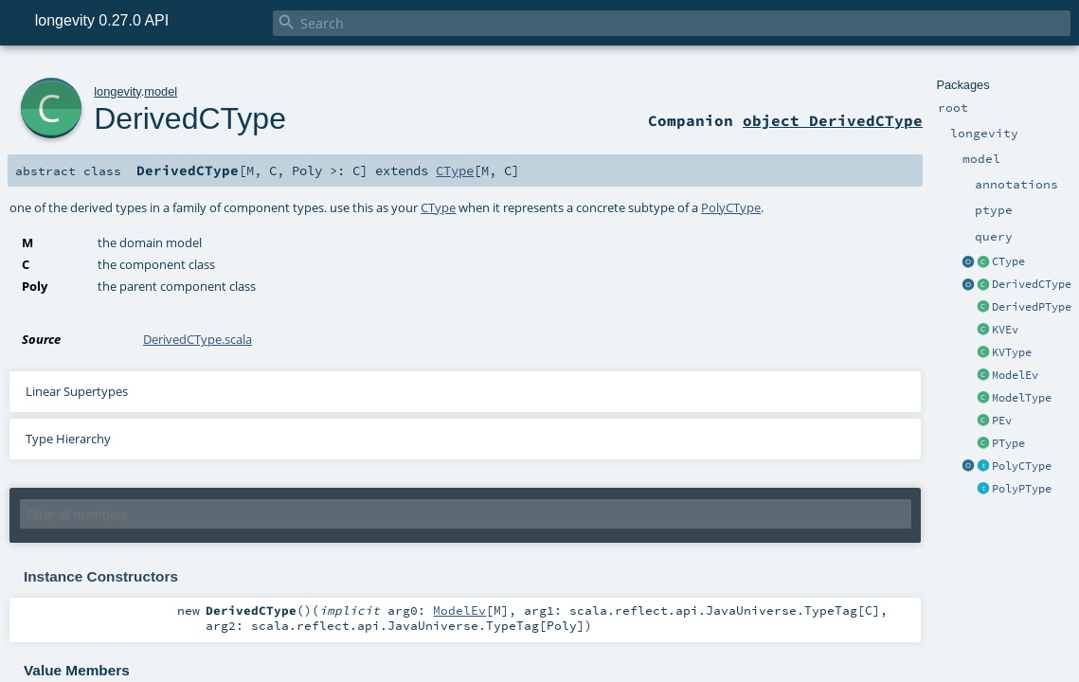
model (160, 91)
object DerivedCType (833, 120)
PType (1008, 443)
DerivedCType (1031, 284)
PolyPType (1022, 488)
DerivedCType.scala (197, 339)
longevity (117, 91)
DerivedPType (1031, 307)
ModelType (1022, 397)
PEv (1002, 420)
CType (1008, 261)
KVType (1012, 352)
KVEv (1005, 329)
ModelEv (1015, 375)
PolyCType (1022, 466)
